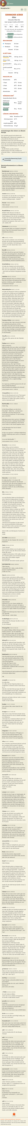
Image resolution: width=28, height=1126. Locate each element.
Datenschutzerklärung (10, 1119)
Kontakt (2, 1119)
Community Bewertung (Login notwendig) (12, 159)
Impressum (18, 1119)
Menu (10, 3)
